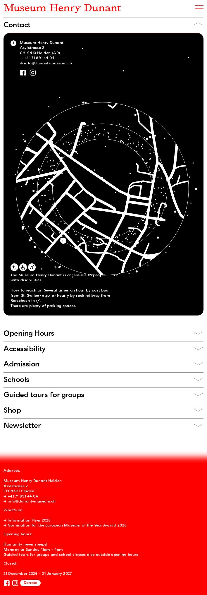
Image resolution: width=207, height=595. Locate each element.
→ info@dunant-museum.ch (46, 63)
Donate (30, 583)
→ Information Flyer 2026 (27, 520)
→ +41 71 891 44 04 (37, 58)
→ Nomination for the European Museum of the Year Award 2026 (65, 525)
